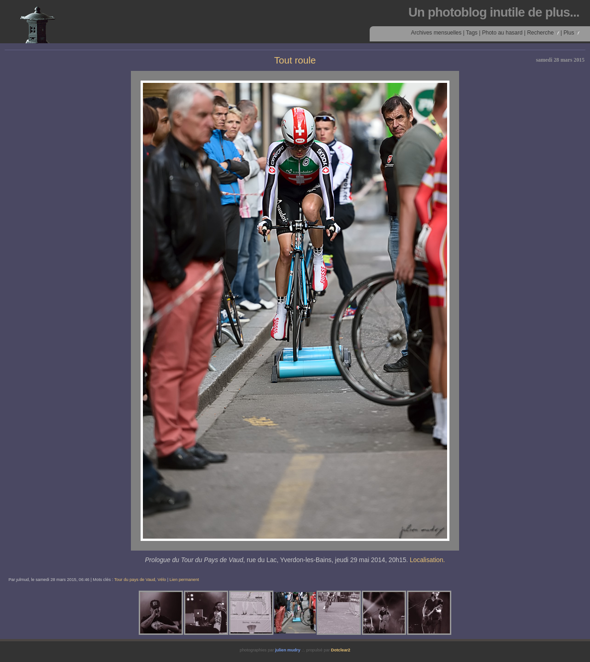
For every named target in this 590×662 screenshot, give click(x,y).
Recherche (543, 32)
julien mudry (288, 650)
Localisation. (427, 560)
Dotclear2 (340, 650)
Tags (472, 32)
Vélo (162, 579)
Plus (571, 32)
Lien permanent (184, 579)
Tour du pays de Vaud (134, 579)
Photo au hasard (502, 32)
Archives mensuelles (436, 32)
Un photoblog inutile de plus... (493, 12)
